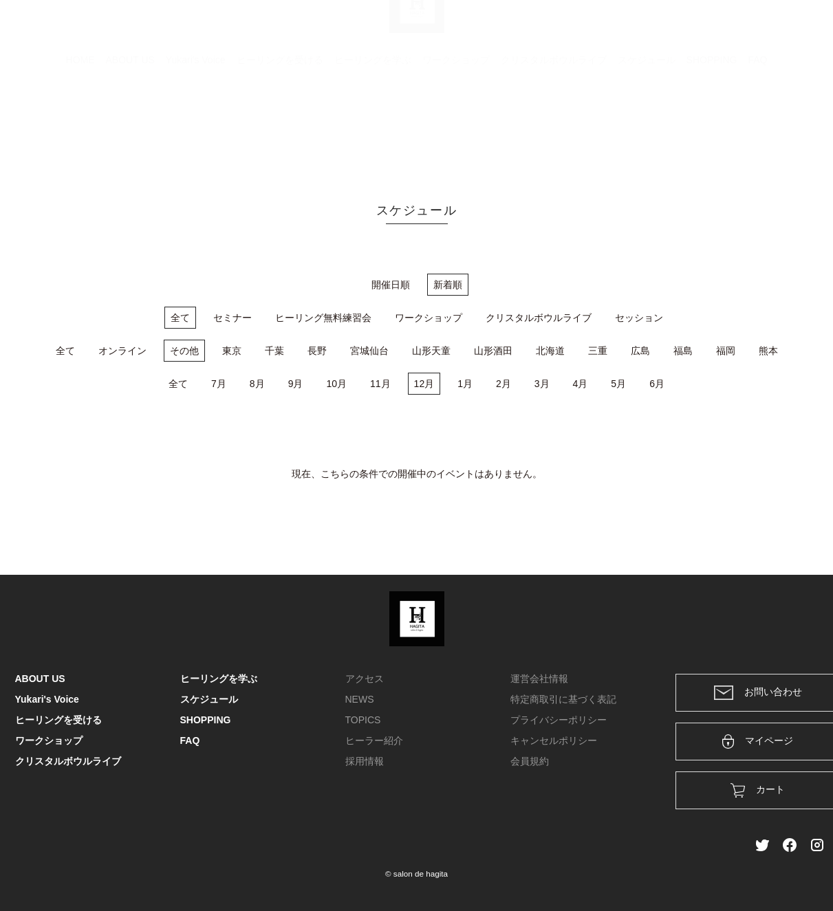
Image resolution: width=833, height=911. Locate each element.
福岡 (725, 350)
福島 (683, 350)
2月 (503, 383)
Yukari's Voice (196, 127)
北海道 (550, 350)
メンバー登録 (794, 28)
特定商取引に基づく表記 (563, 699)
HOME (80, 127)
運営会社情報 (539, 678)
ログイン (724, 28)
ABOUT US (130, 127)
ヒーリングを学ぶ (372, 127)
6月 (656, 383)
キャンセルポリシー (553, 740)
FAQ (757, 127)
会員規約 (529, 761)
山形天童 (431, 350)
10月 (336, 383)
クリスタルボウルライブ (554, 127)
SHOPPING (711, 127)
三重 (597, 350)
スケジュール (646, 127)
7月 (218, 383)
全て (180, 317)
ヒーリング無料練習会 (323, 317)
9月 (295, 383)
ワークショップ (456, 127)
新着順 (447, 284)
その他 (184, 350)
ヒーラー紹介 (374, 740)
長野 (317, 350)
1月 (465, 383)
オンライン (122, 350)
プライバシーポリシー (558, 720)
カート (669, 28)
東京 (231, 350)
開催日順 (390, 284)
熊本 (768, 350)
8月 (257, 383)
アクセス (364, 678)
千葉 (274, 350)
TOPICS (363, 720)
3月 (542, 383)
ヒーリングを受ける (280, 127)
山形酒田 (493, 350)
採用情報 (364, 761)
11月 (380, 383)
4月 (580, 383)
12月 (424, 383)
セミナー (232, 317)
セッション (639, 317)
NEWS (359, 699)
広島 (640, 350)
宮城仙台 (369, 350)
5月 (618, 383)
